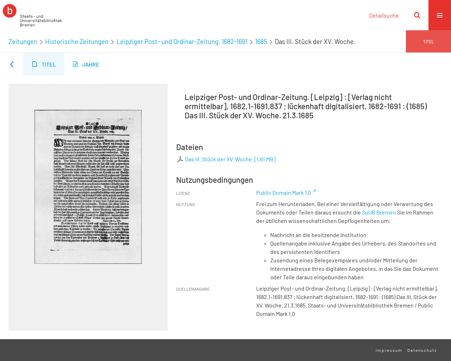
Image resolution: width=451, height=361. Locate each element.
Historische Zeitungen (77, 41)
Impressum (389, 350)
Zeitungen (22, 41)
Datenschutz (422, 350)
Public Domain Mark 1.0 (283, 192)
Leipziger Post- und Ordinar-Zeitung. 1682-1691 (182, 41)
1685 (261, 41)
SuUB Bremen (379, 212)
